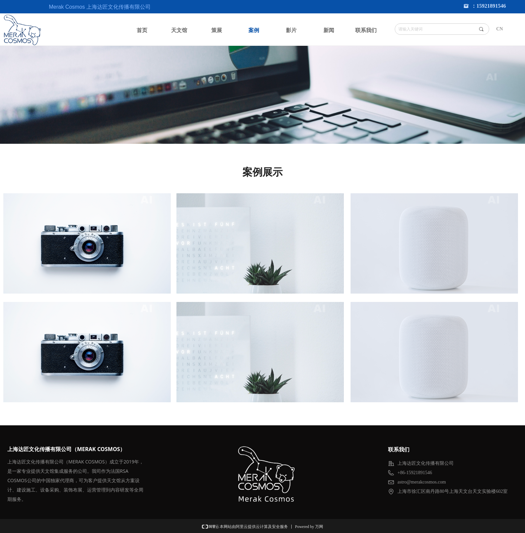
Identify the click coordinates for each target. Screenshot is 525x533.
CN (499, 28)
